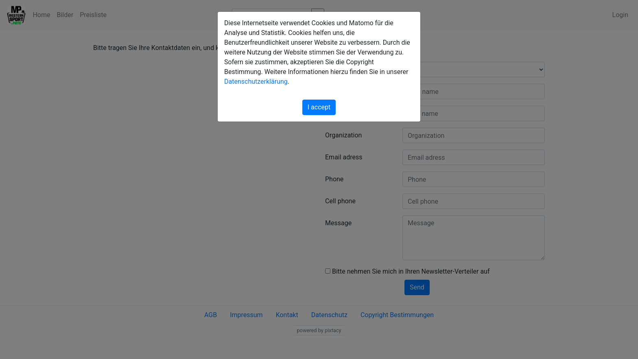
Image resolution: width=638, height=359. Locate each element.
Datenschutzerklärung (256, 81)
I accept (319, 107)
